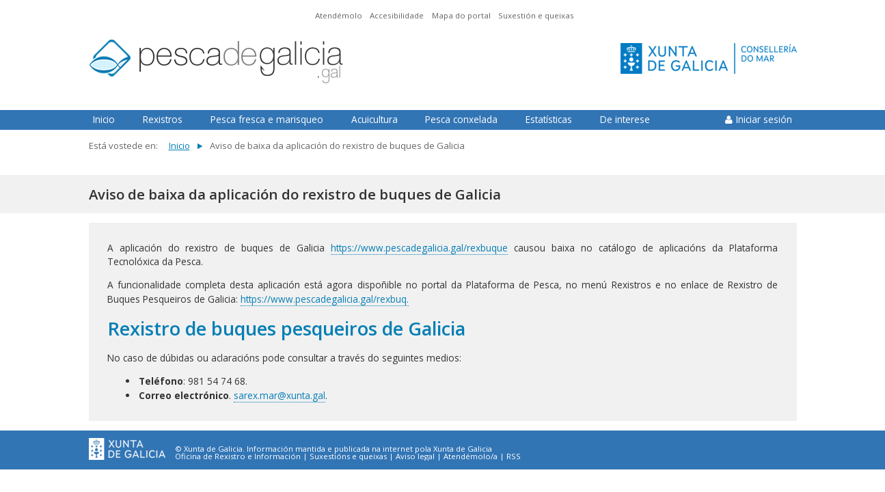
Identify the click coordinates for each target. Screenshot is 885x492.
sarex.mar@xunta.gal (279, 395)
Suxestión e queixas (536, 15)
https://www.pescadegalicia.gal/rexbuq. (325, 298)
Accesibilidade (397, 15)
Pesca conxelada (461, 119)
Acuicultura (374, 119)
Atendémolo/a (471, 456)
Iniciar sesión (764, 119)
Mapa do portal (461, 15)
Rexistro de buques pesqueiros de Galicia (286, 328)
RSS (513, 456)
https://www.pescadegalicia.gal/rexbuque (419, 247)
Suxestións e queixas (348, 456)
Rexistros (162, 119)
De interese (625, 119)
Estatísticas (549, 119)
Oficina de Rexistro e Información (238, 456)
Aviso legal (415, 456)
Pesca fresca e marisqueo (266, 119)
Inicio (104, 119)
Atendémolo (338, 15)
